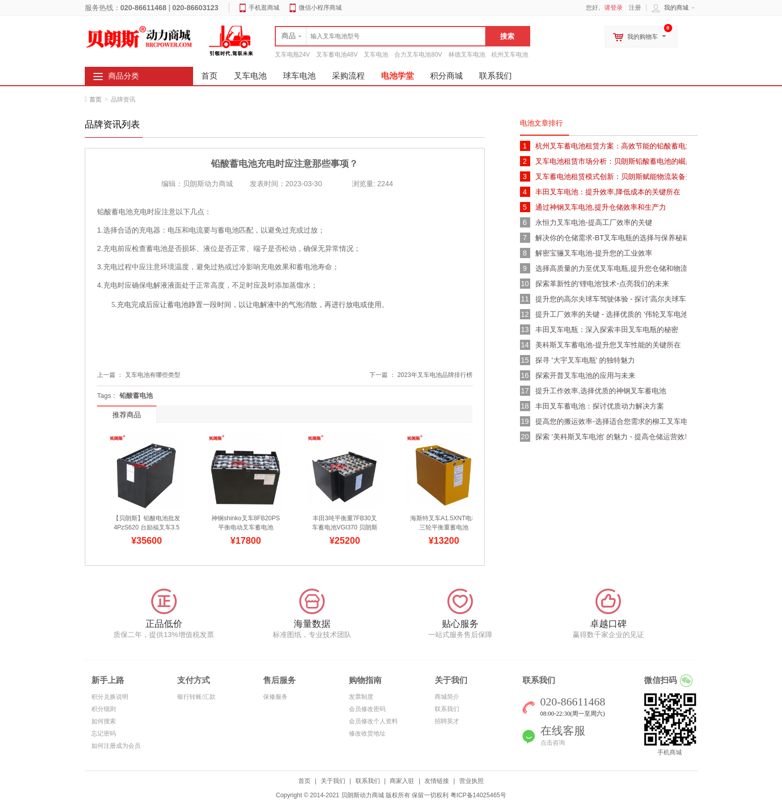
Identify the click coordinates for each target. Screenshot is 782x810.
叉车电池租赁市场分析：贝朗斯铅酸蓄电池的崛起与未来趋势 (610, 161)
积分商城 (446, 75)
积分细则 (103, 709)
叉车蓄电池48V (337, 54)
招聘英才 (447, 721)
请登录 (613, 7)
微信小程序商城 (320, 7)
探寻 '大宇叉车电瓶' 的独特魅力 (585, 360)
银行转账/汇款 (196, 696)
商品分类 (123, 76)
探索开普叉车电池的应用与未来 (585, 375)
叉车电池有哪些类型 (152, 374)
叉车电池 (376, 54)
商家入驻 (402, 780)
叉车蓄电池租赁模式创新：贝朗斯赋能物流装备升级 (610, 176)
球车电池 (299, 75)
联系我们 (495, 75)
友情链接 (436, 780)
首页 (95, 99)
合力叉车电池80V (418, 54)
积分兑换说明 (109, 696)
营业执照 (471, 780)
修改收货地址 (367, 733)
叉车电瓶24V (292, 54)
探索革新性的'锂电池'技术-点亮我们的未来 (602, 284)
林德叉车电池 (466, 54)
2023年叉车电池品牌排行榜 (434, 374)
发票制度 (361, 696)
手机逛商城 (264, 7)
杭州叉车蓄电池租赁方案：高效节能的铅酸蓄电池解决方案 (610, 146)
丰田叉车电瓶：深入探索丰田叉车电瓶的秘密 (606, 329)
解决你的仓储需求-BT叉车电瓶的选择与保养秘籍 (610, 238)
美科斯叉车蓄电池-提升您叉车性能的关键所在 (608, 345)
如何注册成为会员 (115, 745)
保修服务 (275, 696)
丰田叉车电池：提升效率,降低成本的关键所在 (607, 192)
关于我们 (333, 780)
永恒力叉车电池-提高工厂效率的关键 (593, 222)
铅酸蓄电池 (136, 395)
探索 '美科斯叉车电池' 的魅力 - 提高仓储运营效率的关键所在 (610, 437)
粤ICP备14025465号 (478, 795)
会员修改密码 (367, 709)
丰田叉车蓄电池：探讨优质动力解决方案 (599, 406)
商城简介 (447, 696)
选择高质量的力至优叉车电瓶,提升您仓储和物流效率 (610, 268)
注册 (635, 7)
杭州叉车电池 (509, 54)
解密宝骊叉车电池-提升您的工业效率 (593, 253)
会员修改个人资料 (373, 721)
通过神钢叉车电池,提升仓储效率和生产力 (600, 207)
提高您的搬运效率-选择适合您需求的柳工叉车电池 (610, 421)
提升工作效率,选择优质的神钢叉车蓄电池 (600, 391)
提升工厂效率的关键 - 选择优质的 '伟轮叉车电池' (610, 314)
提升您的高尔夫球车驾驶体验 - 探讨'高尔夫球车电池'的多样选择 (610, 299)
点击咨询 (552, 742)
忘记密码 (103, 733)
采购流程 (348, 75)
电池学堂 (397, 75)
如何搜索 (103, 721)
